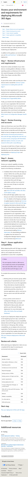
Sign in (25, 2)
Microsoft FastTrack (11, 55)
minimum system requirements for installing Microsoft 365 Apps (13, 85)
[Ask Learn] (22, 5)
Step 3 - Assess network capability (10, 33)
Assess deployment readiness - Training (10, 436)
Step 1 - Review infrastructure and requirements (13, 29)
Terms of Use (19, 472)
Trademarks (3, 475)
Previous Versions (13, 468)
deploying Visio (5, 154)
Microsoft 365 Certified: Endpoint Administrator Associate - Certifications (12, 445)
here (5, 199)
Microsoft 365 (9, 5)
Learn (2, 5)
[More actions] (25, 5)
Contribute (3, 470)
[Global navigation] (1, 2)
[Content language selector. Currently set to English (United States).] (8, 461)
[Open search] (21, 2)
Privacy (9, 470)
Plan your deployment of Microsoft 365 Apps (12, 410)
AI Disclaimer (4, 468)
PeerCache (18, 238)
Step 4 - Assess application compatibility (11, 35)
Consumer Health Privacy (7, 472)
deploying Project (15, 152)
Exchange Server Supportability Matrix (11, 98)
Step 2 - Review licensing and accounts (11, 31)
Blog (20, 468)
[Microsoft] (14, 2)
